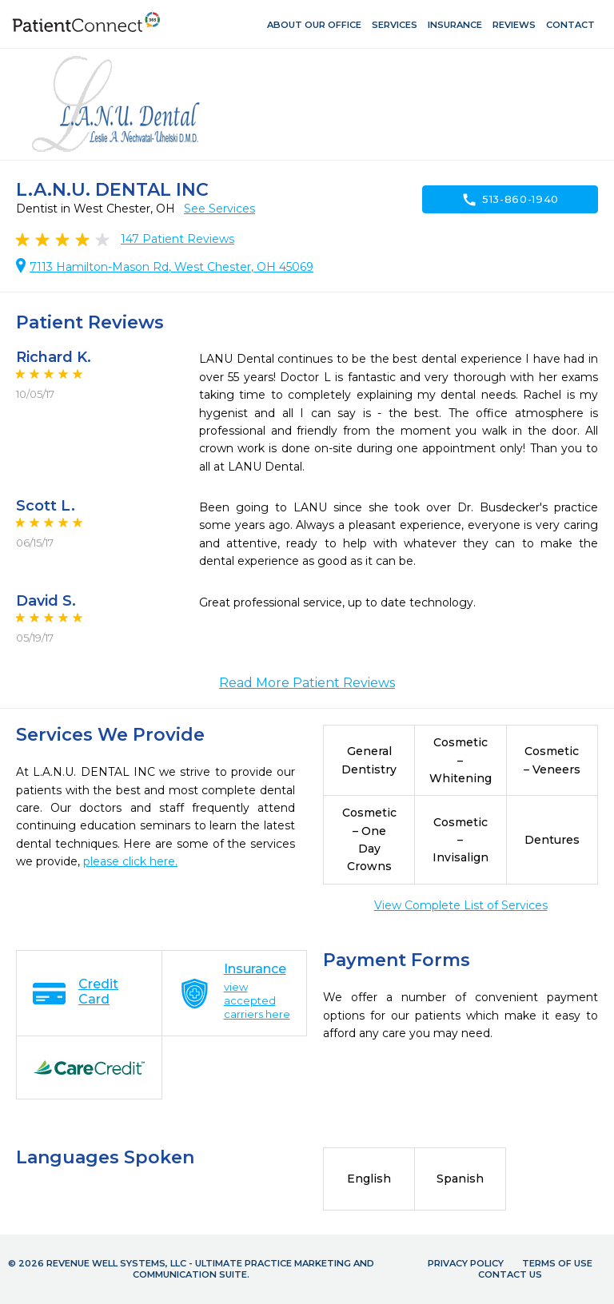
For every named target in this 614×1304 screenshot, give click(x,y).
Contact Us (510, 1274)
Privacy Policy (466, 1263)
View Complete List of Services (461, 905)
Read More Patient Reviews (307, 682)
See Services (219, 208)
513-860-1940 (510, 200)
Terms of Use (557, 1263)
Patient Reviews (177, 239)
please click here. (130, 861)
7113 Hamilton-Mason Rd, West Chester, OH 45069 (171, 267)
